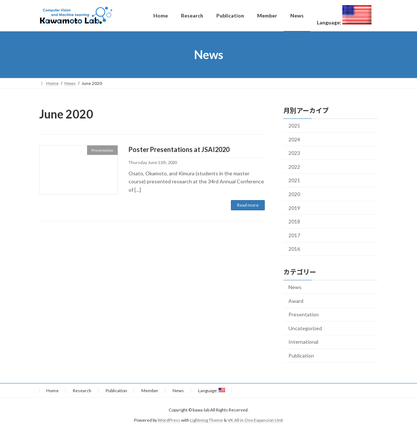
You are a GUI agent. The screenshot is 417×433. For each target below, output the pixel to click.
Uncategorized (305, 328)
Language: (211, 390)
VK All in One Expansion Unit (255, 420)
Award (295, 301)
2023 (294, 153)
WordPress (169, 420)
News (295, 287)
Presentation (303, 314)
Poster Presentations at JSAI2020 (179, 149)
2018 (294, 221)
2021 (294, 180)
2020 (294, 194)
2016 (294, 249)
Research (82, 390)
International (303, 342)
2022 (294, 167)
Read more (248, 205)
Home (52, 390)
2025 (294, 125)
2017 (294, 235)
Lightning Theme (206, 420)
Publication (301, 355)
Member (149, 390)
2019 (294, 207)
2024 (294, 139)
